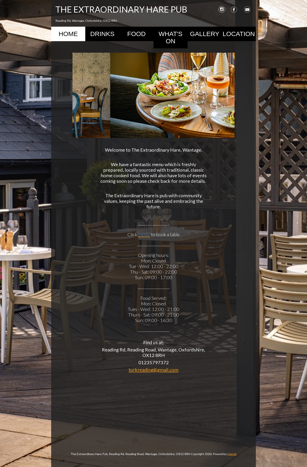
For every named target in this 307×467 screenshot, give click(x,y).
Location (239, 33)
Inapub (232, 454)
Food (136, 33)
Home (68, 33)
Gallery (204, 33)
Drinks (102, 33)
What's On (170, 37)
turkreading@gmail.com (153, 370)
